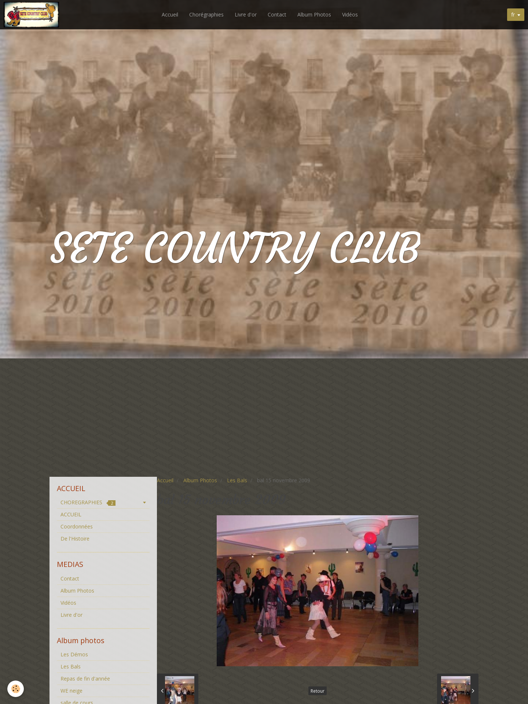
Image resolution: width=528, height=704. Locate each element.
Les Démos (74, 654)
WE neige (71, 690)
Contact (277, 14)
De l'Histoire (74, 538)
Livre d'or (246, 14)
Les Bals (237, 480)
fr (513, 14)
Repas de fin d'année (85, 678)
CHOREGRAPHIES (87, 502)
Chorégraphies (207, 14)
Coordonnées (76, 526)
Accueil (170, 14)
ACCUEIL (70, 514)
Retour (317, 691)
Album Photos (315, 14)
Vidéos (351, 14)
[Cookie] (15, 689)
